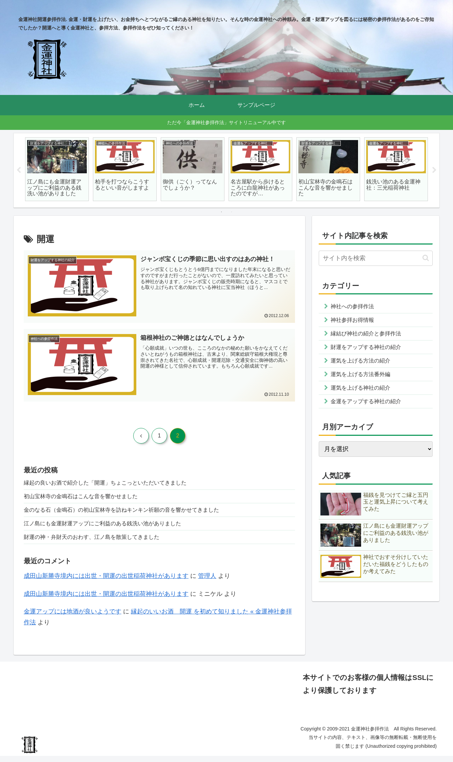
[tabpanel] (57, 169)
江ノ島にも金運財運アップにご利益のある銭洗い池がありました (112, 527)
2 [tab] (231, 212)
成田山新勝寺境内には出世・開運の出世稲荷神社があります (106, 582)
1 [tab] (221, 212)
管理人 (207, 582)
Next (434, 170)
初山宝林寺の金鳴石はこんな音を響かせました (88, 498)
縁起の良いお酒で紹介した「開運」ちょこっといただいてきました (115, 483)
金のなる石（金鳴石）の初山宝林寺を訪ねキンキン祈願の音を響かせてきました (133, 513)
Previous (18, 170)
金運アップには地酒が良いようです (72, 617)
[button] (426, 258)
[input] (376, 258)
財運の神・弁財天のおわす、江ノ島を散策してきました (100, 542)
